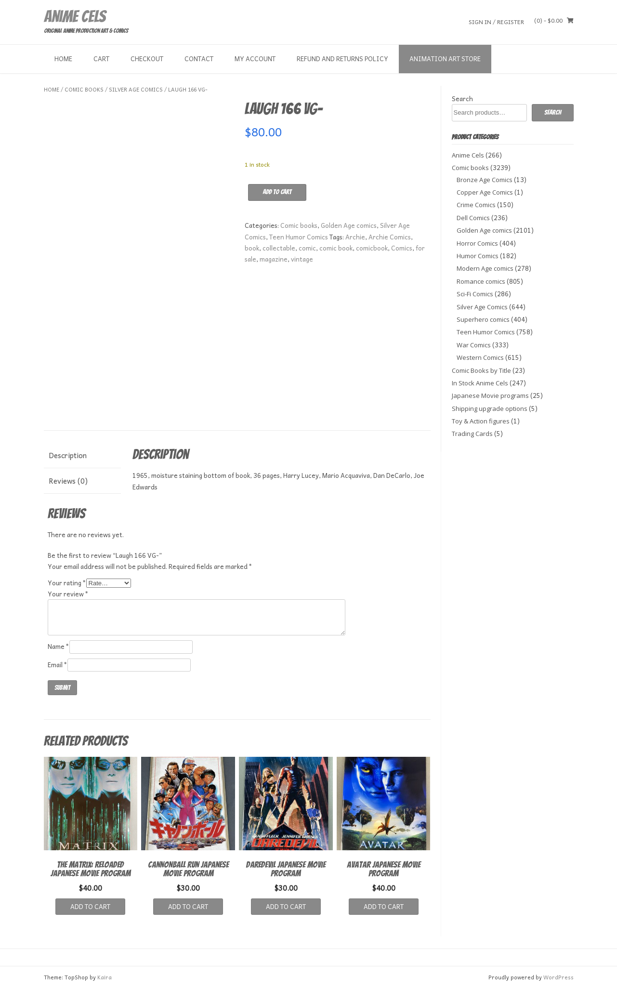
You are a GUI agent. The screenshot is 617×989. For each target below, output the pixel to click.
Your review (68, 594)
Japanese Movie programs (490, 395)
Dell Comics (473, 217)
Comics (401, 248)
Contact (198, 58)
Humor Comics (478, 255)
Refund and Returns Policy (342, 58)
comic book (336, 248)
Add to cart (277, 192)
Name (58, 646)
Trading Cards (472, 433)
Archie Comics (389, 237)
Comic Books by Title (481, 370)
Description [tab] (68, 455)
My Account (255, 58)
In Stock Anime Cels (480, 383)
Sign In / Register (496, 21)
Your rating (67, 583)
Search (462, 98)
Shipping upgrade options (489, 408)
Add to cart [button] (90, 906)
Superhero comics (483, 319)
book (252, 248)
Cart (101, 58)
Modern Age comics (485, 268)
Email (57, 664)
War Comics (474, 345)
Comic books (84, 89)
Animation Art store (445, 58)
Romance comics (481, 281)
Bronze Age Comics (484, 179)
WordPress (558, 977)
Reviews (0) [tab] (68, 481)
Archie (355, 237)
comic (307, 248)
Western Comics (480, 357)
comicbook (372, 248)
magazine (274, 259)
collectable (279, 248)
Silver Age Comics (136, 89)
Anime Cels (74, 16)
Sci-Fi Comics (475, 294)
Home (63, 58)
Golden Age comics (349, 225)
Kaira (104, 977)
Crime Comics (476, 204)
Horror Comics (477, 243)
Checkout (147, 58)
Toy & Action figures (481, 421)
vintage (302, 259)
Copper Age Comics (485, 192)
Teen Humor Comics (298, 237)
